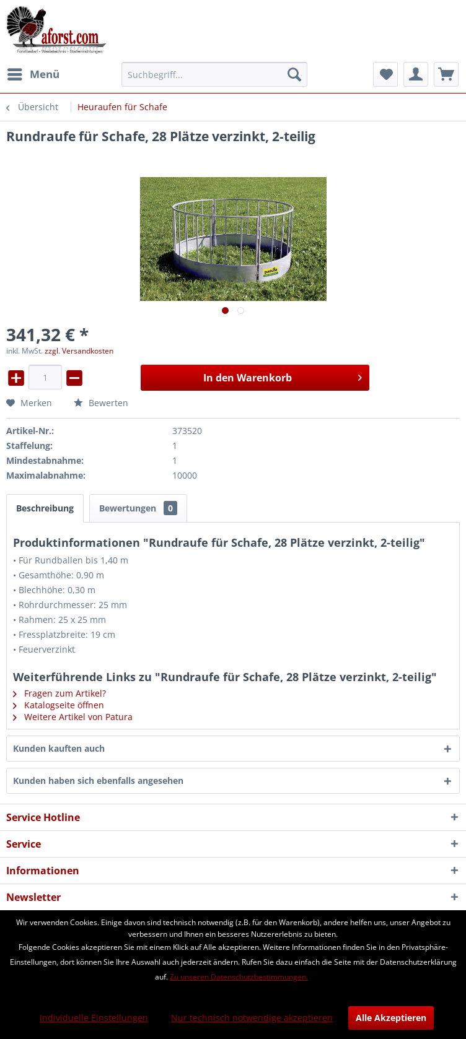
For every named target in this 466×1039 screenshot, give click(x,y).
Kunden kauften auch (59, 748)
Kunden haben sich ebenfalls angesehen (98, 780)
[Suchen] (294, 74)
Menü (33, 72)
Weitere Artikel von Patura (73, 717)
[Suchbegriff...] (214, 74)
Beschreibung (45, 508)
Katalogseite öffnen (58, 705)
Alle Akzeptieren (391, 1018)
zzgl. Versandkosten (79, 351)
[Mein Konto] (415, 74)
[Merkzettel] (385, 74)
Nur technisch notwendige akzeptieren (252, 1018)
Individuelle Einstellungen (94, 1018)
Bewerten (101, 403)
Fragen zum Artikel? (59, 693)
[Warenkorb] (446, 74)
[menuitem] (33, 74)
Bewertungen (138, 508)
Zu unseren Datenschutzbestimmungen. (239, 977)
